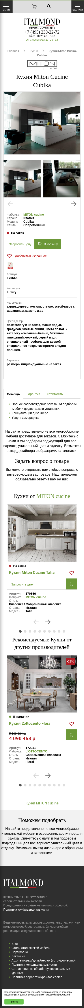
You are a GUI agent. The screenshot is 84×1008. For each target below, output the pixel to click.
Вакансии (18, 956)
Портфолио (19, 952)
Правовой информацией (57, 994)
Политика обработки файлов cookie (36, 977)
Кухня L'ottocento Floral (30, 723)
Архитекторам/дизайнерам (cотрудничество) (43, 960)
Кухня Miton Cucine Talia (32, 572)
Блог (14, 944)
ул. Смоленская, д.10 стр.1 (42, 39)
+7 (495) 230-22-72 (42, 32)
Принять (14, 1001)
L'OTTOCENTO (36, 751)
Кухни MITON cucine (42, 803)
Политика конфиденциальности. (26, 909)
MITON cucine (33, 214)
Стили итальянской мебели (30, 948)
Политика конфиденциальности (34, 964)
